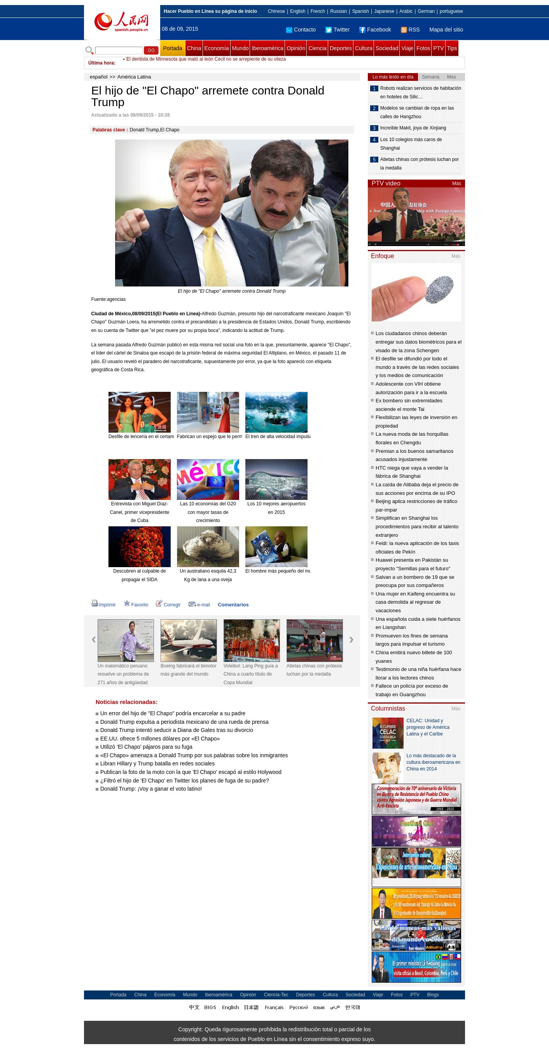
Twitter (337, 29)
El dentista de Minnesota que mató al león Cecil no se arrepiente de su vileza (206, 63)
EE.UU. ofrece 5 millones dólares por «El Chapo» (160, 738)
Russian (338, 11)
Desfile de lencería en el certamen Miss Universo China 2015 (171, 436)
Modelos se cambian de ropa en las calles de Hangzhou (417, 112)
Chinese (276, 11)
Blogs (433, 994)
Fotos (423, 48)
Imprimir (103, 605)
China (194, 48)
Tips (452, 48)
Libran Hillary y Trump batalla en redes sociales (157, 763)
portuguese (451, 11)
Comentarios (233, 605)
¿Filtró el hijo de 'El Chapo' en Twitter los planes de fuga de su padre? (184, 780)
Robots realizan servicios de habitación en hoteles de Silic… (420, 93)
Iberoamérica (267, 48)
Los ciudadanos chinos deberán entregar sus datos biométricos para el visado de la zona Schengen (419, 341)
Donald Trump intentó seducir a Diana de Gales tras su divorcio (176, 730)
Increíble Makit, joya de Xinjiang (413, 128)
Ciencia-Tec (276, 994)
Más (456, 183)
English (297, 11)
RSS (410, 29)
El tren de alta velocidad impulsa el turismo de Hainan (301, 436)
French (318, 11)
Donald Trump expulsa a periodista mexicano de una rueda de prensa (184, 722)
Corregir (168, 605)
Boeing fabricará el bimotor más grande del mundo (188, 670)
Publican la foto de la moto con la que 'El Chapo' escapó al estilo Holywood (190, 772)
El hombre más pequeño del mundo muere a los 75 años (304, 571)
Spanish (360, 11)
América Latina (134, 77)
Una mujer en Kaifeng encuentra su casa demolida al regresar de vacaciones (415, 602)
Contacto (301, 29)
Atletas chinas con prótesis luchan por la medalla (314, 670)
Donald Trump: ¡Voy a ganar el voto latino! (151, 789)
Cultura (363, 48)
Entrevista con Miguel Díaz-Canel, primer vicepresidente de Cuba (140, 512)
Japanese (384, 11)
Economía (217, 48)
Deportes (341, 48)
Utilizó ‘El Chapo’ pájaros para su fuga (146, 747)
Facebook (375, 29)
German (426, 11)
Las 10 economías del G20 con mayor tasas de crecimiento (208, 512)
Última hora (101, 63)
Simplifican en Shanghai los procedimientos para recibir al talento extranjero (417, 526)
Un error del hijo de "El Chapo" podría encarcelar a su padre (172, 713)
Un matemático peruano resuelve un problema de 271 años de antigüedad (123, 674)
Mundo (240, 48)
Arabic (406, 11)
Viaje (407, 48)
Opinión (296, 48)
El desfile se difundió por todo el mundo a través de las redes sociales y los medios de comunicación (417, 367)
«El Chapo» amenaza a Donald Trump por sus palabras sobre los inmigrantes (194, 755)
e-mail (199, 605)
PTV (438, 48)
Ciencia (317, 48)
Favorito (136, 605)
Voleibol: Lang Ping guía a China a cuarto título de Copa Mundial (251, 674)
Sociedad (387, 48)
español (99, 77)
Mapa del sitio (446, 29)
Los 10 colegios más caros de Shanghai (411, 144)
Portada (172, 48)
